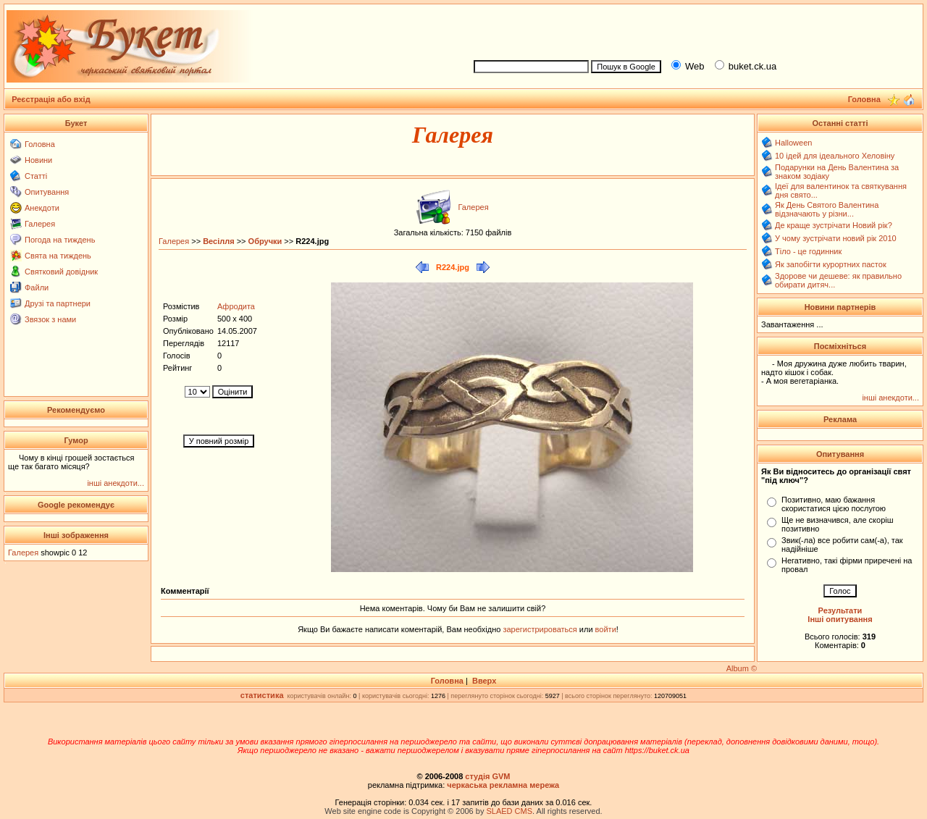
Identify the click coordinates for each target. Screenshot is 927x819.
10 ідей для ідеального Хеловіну (834, 155)
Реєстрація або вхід (51, 99)
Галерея (40, 223)
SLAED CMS (509, 811)
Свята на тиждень (58, 255)
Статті (36, 176)
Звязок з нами (50, 319)
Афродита (236, 306)
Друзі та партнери (58, 303)
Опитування (47, 192)
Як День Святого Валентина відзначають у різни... (826, 209)
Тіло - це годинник (808, 251)
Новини (38, 160)
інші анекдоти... (115, 483)
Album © (741, 668)
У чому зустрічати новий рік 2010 (836, 238)
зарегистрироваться (541, 629)
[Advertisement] (692, 29)
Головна (40, 144)
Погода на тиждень (60, 239)
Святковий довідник (61, 271)
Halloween (793, 142)
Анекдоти (42, 207)
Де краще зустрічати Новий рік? (833, 225)
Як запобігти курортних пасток (830, 264)
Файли (37, 287)
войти (604, 629)
